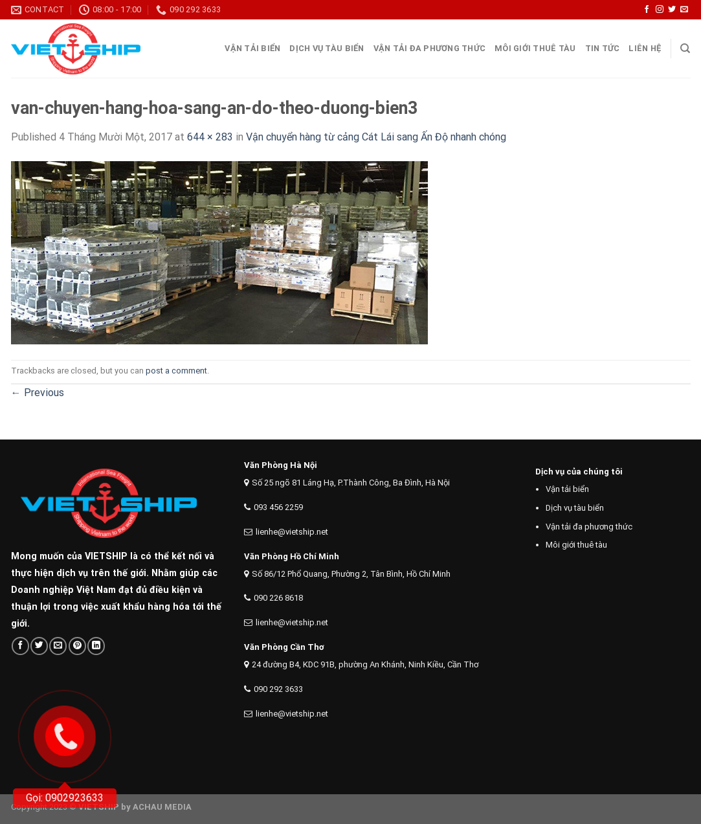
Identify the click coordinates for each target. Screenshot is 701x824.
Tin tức (602, 48)
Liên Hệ (645, 48)
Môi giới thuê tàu (535, 48)
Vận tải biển (567, 489)
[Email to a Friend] (58, 645)
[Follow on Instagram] (659, 9)
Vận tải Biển (252, 48)
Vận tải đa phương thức (429, 48)
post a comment (176, 370)
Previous (37, 392)
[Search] (685, 48)
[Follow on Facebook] (647, 9)
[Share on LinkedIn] (96, 645)
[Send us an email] (684, 9)
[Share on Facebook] (20, 645)
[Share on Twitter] (39, 645)
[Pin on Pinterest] (77, 645)
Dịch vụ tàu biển (326, 48)
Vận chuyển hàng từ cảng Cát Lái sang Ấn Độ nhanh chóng (376, 137)
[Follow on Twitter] (672, 9)
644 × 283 (210, 137)
